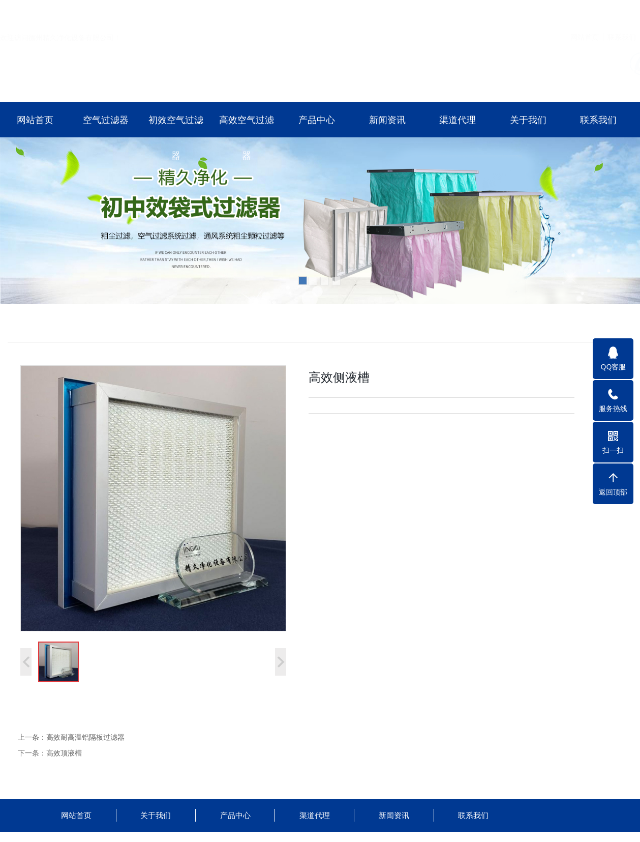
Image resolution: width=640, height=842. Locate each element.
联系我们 (621, 12)
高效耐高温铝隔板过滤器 (85, 737)
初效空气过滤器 (175, 137)
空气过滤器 (106, 119)
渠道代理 (457, 119)
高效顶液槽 (64, 753)
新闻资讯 (387, 119)
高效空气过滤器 (246, 137)
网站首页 (584, 12)
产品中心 (316, 119)
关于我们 (528, 119)
